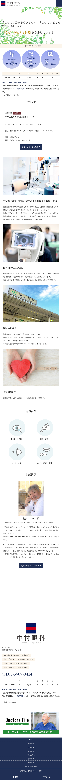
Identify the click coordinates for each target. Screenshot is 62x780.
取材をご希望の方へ (31, 766)
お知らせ (31, 763)
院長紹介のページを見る (30, 566)
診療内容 (31, 751)
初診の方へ (21, 89)
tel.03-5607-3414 (19, 673)
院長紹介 (31, 743)
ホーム (31, 740)
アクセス (46, 777)
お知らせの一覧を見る (30, 147)
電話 (15, 777)
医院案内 (31, 747)
